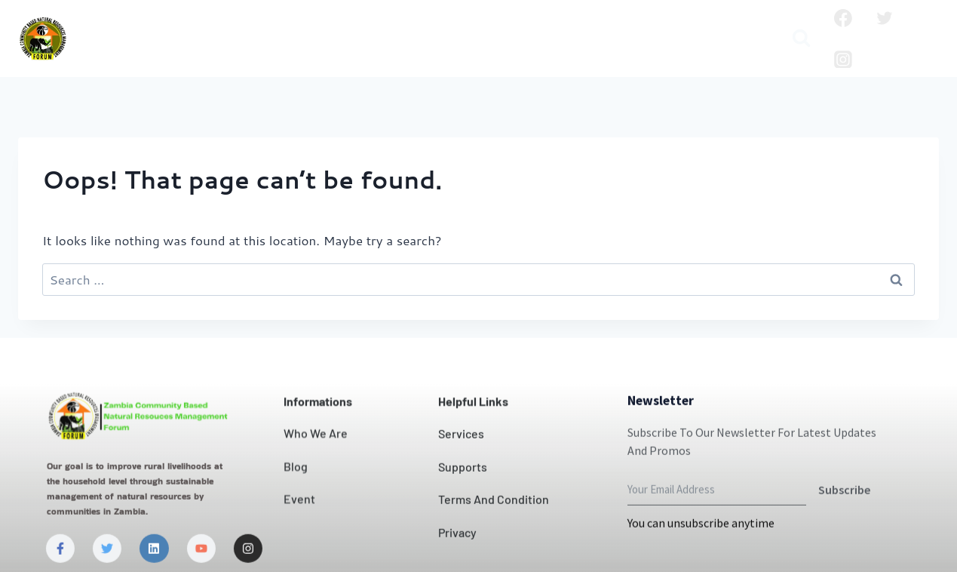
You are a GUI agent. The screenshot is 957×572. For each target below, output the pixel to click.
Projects (589, 26)
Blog (648, 26)
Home (109, 26)
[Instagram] (843, 60)
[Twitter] (885, 18)
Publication (717, 26)
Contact (466, 26)
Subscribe (844, 529)
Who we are (188, 26)
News (527, 26)
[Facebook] (843, 18)
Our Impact (384, 26)
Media (422, 50)
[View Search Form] (801, 39)
